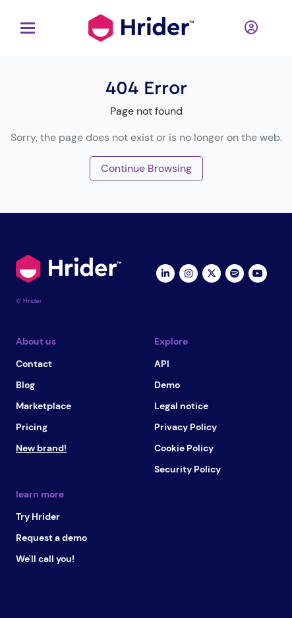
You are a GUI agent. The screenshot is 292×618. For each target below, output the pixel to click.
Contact (34, 364)
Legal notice (181, 406)
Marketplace (43, 406)
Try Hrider (38, 516)
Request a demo (51, 538)
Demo (167, 385)
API (161, 364)
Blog (25, 385)
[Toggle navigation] (24, 28)
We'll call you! (45, 559)
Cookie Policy (184, 448)
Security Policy (187, 469)
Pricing (31, 427)
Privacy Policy (185, 427)
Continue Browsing (146, 168)
